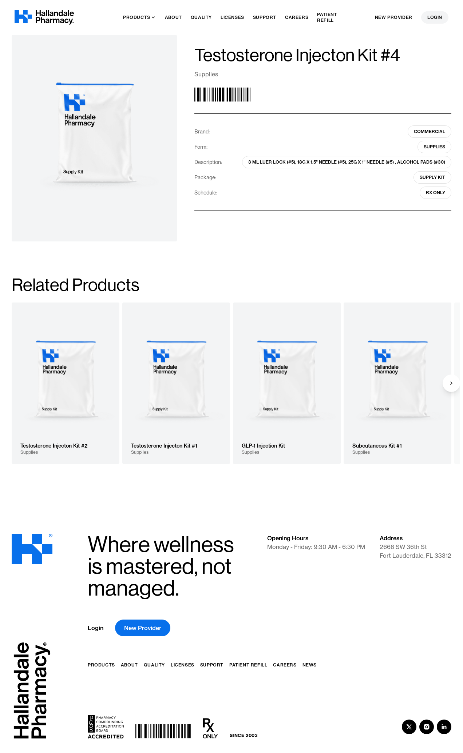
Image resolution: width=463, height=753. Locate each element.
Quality (154, 665)
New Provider (393, 17)
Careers (284, 665)
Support (211, 665)
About (129, 665)
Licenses (182, 665)
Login (434, 17)
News (309, 665)
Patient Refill (248, 665)
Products (101, 665)
